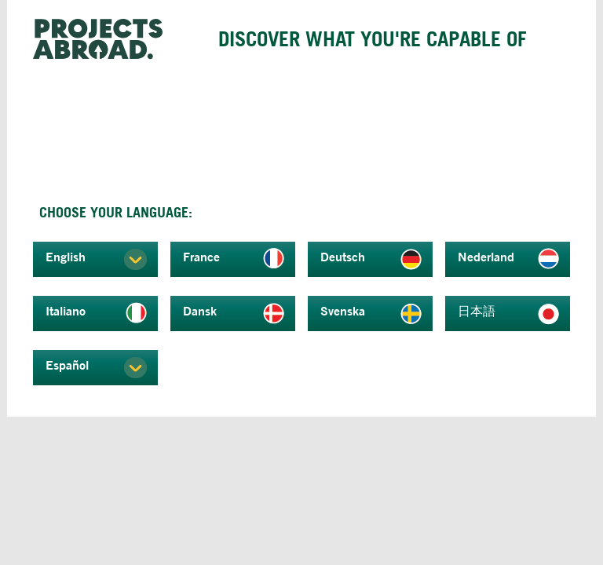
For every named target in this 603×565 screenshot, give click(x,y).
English (66, 256)
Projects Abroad (103, 39)
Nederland (486, 256)
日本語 (476, 311)
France (201, 256)
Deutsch (342, 256)
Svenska (342, 311)
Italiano (66, 311)
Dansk (200, 311)
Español (67, 365)
